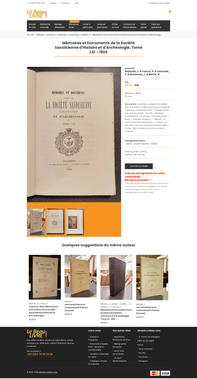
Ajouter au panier (139, 166)
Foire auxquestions (156, 26)
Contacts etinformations (129, 26)
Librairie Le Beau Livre (48, 373)
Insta (77, 3)
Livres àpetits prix (88, 26)
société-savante (141, 144)
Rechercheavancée (45, 26)
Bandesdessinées (59, 26)
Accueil (31, 35)
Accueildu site (32, 26)
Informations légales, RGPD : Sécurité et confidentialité (98, 347)
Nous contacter (145, 349)
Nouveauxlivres (74, 25)
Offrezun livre (115, 26)
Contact (53, 3)
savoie (129, 144)
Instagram (142, 361)
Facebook (65, 3)
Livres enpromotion (102, 26)
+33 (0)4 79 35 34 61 (36, 3)
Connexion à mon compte (159, 3)
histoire (154, 144)
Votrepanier (144, 26)
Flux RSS (141, 353)
